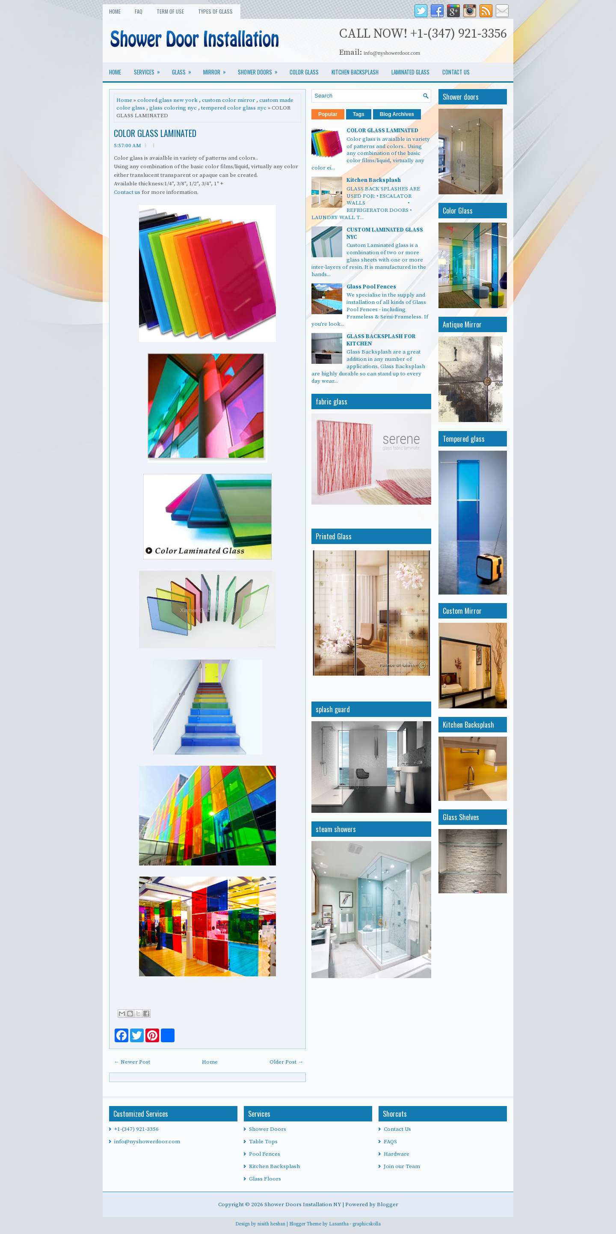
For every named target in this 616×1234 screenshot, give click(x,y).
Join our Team (402, 1166)
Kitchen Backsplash (373, 180)
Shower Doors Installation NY (303, 1204)
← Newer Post (132, 1062)
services (150, 69)
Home (115, 11)
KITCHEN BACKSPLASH (355, 72)
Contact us (127, 192)
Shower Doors (267, 1129)
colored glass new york (167, 100)
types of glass (215, 11)
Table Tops (263, 1141)
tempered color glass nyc (234, 107)
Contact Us (397, 1129)
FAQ (138, 11)
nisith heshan (271, 1224)
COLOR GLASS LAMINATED (155, 133)
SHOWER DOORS (260, 69)
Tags (358, 114)
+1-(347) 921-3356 (136, 1129)
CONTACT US (456, 72)
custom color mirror (228, 100)
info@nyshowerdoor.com (147, 1141)
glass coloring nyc (173, 107)
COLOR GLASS (304, 72)
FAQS (390, 1141)
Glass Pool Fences (371, 286)
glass (184, 69)
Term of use (170, 11)
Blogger (387, 1204)
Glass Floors (265, 1178)
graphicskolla (366, 1224)
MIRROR (217, 69)
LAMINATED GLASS (410, 72)
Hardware (396, 1154)
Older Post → (286, 1062)
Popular (328, 114)
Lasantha (339, 1224)
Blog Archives (397, 114)
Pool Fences (264, 1154)
